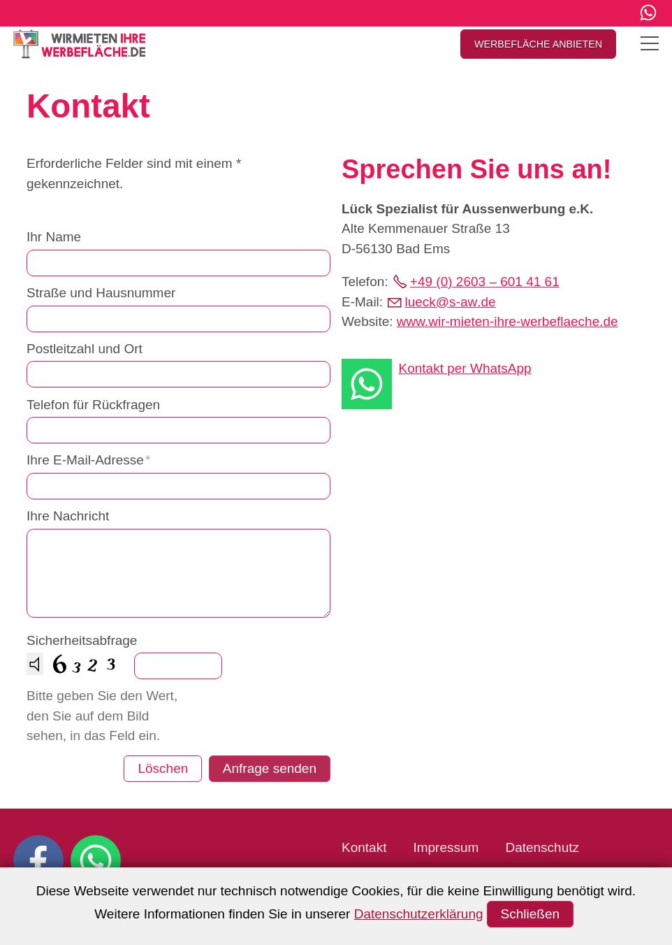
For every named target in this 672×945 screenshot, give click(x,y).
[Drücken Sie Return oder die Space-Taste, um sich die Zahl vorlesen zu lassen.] (35, 664)
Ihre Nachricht (68, 516)
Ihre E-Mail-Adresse (88, 460)
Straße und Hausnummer (101, 292)
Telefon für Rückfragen (93, 404)
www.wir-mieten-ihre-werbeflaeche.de (507, 321)
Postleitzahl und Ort (85, 348)
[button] (648, 12)
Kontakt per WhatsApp (465, 368)
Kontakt (364, 847)
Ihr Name (54, 236)
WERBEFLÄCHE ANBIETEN (538, 44)
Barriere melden (502, 872)
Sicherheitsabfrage (82, 640)
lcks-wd (449, 301)
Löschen (163, 768)
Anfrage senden (269, 768)
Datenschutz (542, 847)
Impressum (446, 847)
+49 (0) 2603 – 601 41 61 (485, 281)
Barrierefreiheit (385, 872)
